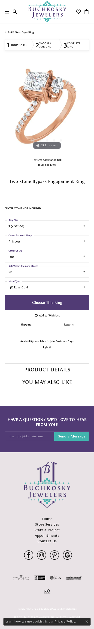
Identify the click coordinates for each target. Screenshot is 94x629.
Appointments (47, 535)
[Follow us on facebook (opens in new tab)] (28, 555)
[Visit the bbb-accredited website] (39, 577)
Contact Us (47, 541)
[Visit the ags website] (21, 577)
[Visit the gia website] (55, 577)
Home (47, 519)
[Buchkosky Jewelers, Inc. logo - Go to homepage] (47, 11)
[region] (47, 108)
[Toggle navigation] (6, 11)
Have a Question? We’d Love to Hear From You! (47, 422)
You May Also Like (47, 382)
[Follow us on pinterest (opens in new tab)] (54, 555)
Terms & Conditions (41, 609)
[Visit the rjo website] (47, 591)
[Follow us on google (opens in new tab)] (67, 555)
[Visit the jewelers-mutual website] (74, 577)
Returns (69, 324)
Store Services (47, 524)
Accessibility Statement (64, 609)
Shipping (26, 324)
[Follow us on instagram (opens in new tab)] (41, 555)
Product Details (47, 370)
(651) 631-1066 (47, 164)
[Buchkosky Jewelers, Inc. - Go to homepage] (47, 485)
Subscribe (71, 436)
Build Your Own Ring (21, 32)
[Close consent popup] (86, 621)
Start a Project (47, 530)
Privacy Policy (24, 609)
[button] (15, 11)
